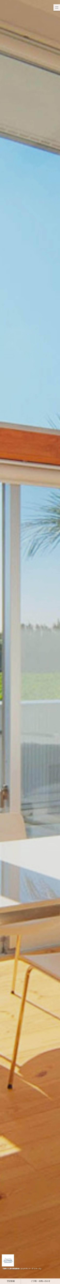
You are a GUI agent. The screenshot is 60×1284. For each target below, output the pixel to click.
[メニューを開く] (56, 7)
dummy (10, 1281)
